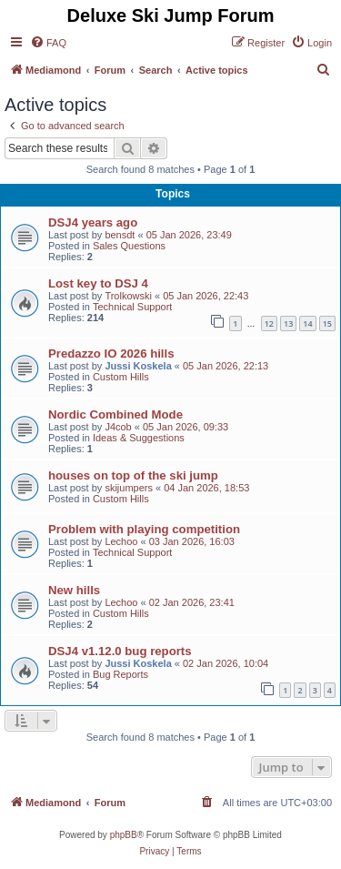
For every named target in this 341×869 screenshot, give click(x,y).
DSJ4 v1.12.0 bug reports (120, 651)
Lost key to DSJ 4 (98, 283)
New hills (74, 590)
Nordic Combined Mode (115, 414)
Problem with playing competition (144, 529)
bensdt (120, 234)
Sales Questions (129, 245)
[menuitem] (48, 43)
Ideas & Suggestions (139, 437)
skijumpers (129, 487)
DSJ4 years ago (92, 222)
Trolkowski (128, 295)
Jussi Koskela (138, 365)
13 (288, 323)
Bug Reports (120, 674)
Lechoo (121, 541)
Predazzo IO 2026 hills (111, 353)
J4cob (118, 426)
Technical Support (132, 306)
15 (327, 323)
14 (307, 323)
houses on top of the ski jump (133, 475)
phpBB (123, 835)
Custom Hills (121, 376)
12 (269, 323)
